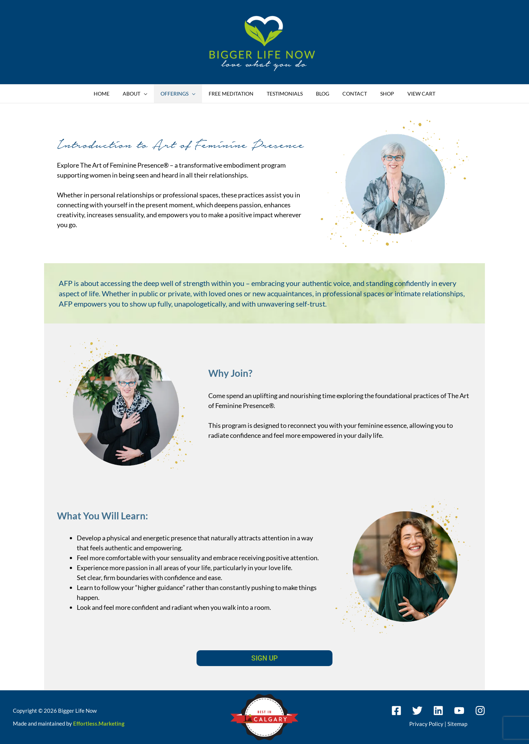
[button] (152, 94)
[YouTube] (459, 710)
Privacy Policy (426, 723)
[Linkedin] (438, 710)
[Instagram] (480, 710)
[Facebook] (396, 710)
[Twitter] (417, 710)
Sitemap (457, 723)
